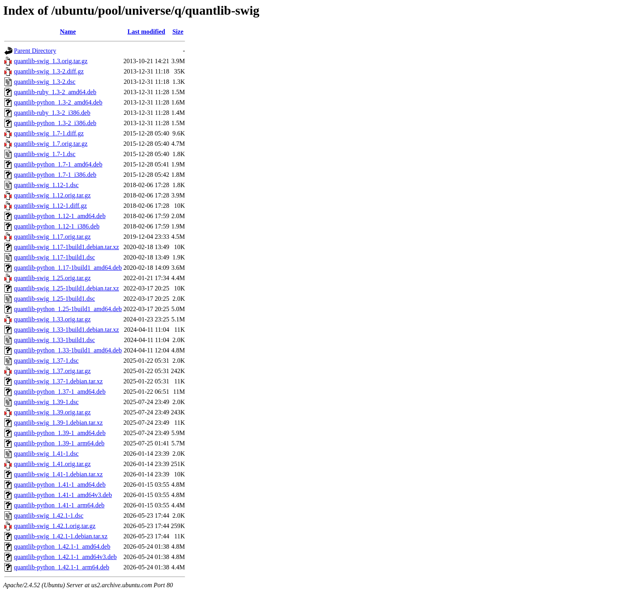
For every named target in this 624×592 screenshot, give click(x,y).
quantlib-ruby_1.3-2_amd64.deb (55, 92)
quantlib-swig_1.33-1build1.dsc (54, 340)
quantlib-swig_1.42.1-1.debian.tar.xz (60, 536)
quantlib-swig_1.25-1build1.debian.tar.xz (66, 288)
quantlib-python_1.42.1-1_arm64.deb (61, 567)
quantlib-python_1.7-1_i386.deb (55, 174)
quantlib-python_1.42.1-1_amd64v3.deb (65, 556)
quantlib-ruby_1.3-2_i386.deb (52, 112)
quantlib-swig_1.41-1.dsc (46, 453)
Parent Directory (35, 50)
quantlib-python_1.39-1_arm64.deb (59, 443)
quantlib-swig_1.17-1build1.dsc (54, 257)
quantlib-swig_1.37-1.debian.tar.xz (58, 381)
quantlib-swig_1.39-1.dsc (46, 402)
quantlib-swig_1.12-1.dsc (46, 185)
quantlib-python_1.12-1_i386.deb (56, 226)
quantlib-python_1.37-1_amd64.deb (59, 391)
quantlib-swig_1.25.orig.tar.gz (52, 278)
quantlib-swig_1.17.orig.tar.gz (52, 236)
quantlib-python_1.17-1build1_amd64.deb (68, 267)
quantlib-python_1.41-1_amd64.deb (59, 484)
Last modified (146, 31)
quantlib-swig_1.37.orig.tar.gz (52, 371)
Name (68, 31)
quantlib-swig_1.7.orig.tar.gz (51, 143)
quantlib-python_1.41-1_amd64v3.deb (63, 494)
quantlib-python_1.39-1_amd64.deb (59, 432)
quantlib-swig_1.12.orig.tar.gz (52, 195)
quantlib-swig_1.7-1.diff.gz (49, 133)
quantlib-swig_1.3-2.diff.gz (49, 71)
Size (177, 31)
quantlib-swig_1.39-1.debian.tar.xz (58, 422)
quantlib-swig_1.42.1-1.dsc (49, 515)
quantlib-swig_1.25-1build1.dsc (54, 298)
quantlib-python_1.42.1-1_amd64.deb (62, 546)
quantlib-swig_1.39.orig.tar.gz (52, 412)
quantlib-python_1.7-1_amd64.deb (58, 164)
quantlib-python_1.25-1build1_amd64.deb (68, 309)
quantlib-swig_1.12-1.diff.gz (50, 205)
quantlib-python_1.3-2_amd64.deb (58, 102)
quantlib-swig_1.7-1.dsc (45, 154)
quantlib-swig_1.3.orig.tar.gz (51, 61)
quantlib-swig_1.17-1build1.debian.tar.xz (66, 247)
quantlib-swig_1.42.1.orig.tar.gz (55, 525)
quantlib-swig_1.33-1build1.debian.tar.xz (66, 329)
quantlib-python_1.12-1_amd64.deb (59, 216)
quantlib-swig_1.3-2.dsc (45, 81)
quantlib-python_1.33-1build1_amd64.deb (68, 350)
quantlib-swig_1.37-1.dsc (46, 360)
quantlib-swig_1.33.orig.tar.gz (52, 319)
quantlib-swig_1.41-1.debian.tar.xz (58, 474)
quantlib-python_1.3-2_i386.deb (55, 123)
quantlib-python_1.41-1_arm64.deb (59, 505)
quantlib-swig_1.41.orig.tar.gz (52, 463)
